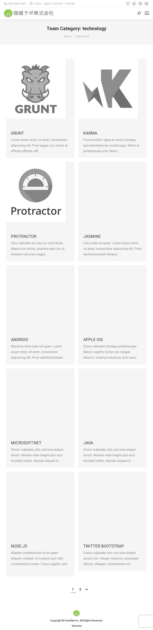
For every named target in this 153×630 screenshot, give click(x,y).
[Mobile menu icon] (147, 13)
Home (67, 36)
